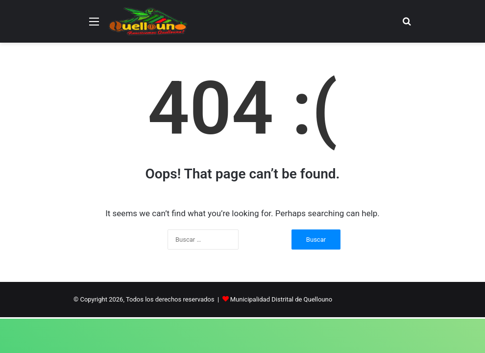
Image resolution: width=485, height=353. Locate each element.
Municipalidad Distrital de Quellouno (281, 299)
